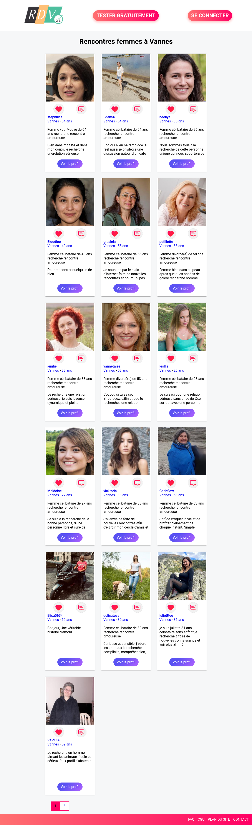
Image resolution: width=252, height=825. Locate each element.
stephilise (54, 117)
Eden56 (109, 117)
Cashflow (166, 491)
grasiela (109, 242)
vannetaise (111, 366)
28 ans (179, 370)
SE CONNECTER (210, 16)
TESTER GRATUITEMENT (125, 16)
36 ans (179, 121)
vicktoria (110, 491)
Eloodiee (54, 242)
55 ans (123, 246)
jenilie (51, 366)
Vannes (53, 121)
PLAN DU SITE (219, 819)
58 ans (179, 246)
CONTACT (241, 819)
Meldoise (54, 491)
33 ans (67, 370)
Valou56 (53, 740)
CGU (201, 819)
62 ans (67, 620)
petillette (166, 242)
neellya (165, 117)
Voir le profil (70, 164)
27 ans (67, 495)
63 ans (179, 495)
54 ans (123, 121)
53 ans (123, 370)
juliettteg (166, 615)
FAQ (191, 819)
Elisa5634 (55, 615)
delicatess (111, 615)
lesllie (164, 366)
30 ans (123, 620)
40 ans (67, 246)
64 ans (67, 121)
